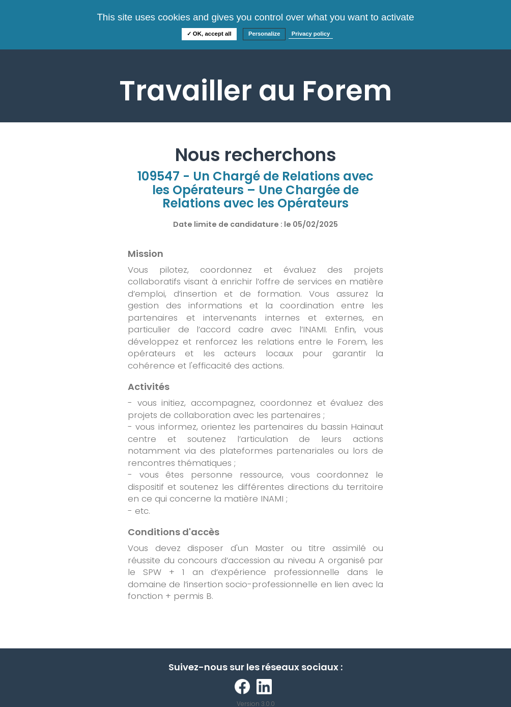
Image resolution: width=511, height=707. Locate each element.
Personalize (264, 34)
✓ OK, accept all (209, 34)
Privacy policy (311, 34)
